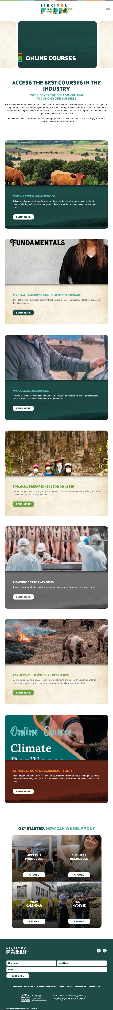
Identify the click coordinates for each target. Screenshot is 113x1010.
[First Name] (31, 963)
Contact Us (94, 986)
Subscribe (17, 975)
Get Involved (81, 986)
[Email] (56, 969)
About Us (17, 986)
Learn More (23, 216)
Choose (34, 874)
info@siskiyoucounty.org (39, 1000)
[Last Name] (82, 963)
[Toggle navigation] (109, 9)
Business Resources (46, 986)
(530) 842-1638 (36, 998)
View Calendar (65, 986)
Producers (29, 986)
